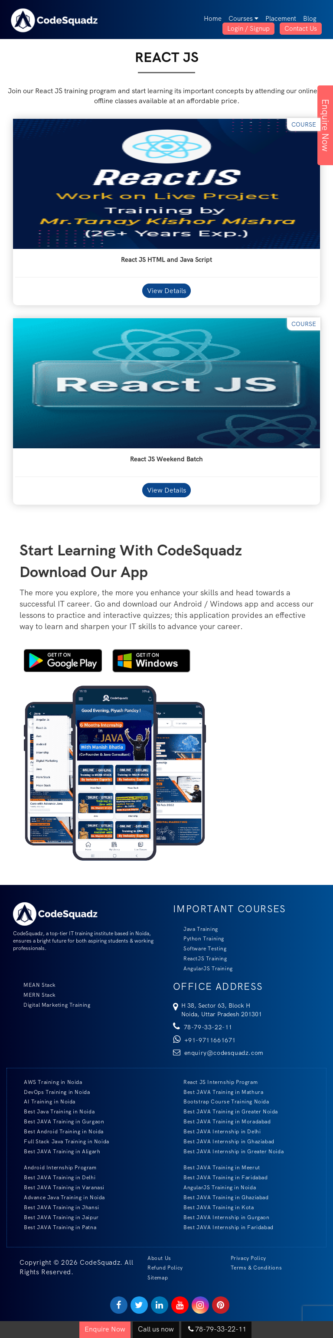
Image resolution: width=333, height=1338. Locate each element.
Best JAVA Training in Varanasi (58, 1187)
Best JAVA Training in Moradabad (222, 1121)
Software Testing (200, 948)
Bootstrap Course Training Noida (221, 1101)
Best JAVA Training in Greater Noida (225, 1111)
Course (303, 124)
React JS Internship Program (215, 1082)
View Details (166, 290)
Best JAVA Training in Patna (54, 1227)
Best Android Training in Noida (58, 1131)
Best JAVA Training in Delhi (54, 1177)
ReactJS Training (200, 958)
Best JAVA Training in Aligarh (56, 1151)
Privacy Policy (248, 1258)
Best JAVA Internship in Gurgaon (221, 1217)
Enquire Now (325, 125)
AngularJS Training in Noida (214, 1187)
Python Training (198, 938)
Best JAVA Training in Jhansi (56, 1207)
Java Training (195, 929)
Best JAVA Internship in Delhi (217, 1131)
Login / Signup (248, 28)
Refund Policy (165, 1267)
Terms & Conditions (256, 1267)
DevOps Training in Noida (51, 1092)
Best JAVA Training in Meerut (216, 1167)
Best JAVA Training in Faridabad (220, 1177)
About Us (159, 1258)
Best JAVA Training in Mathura (218, 1092)
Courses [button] (243, 18)
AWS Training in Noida (47, 1082)
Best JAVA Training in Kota (213, 1207)
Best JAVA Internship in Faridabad (223, 1227)
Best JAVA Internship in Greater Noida (228, 1151)
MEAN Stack (34, 985)
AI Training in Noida (44, 1101)
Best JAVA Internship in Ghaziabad (223, 1141)
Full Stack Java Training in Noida (61, 1141)
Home (213, 18)
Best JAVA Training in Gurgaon (58, 1121)
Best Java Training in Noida (54, 1111)
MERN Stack (34, 995)
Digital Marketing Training (52, 1004)
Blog (310, 18)
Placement (280, 18)
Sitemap (157, 1277)
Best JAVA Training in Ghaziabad (221, 1197)
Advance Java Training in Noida (59, 1197)
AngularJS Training (203, 968)
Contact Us (300, 28)
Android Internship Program (55, 1167)
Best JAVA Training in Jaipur (56, 1217)
